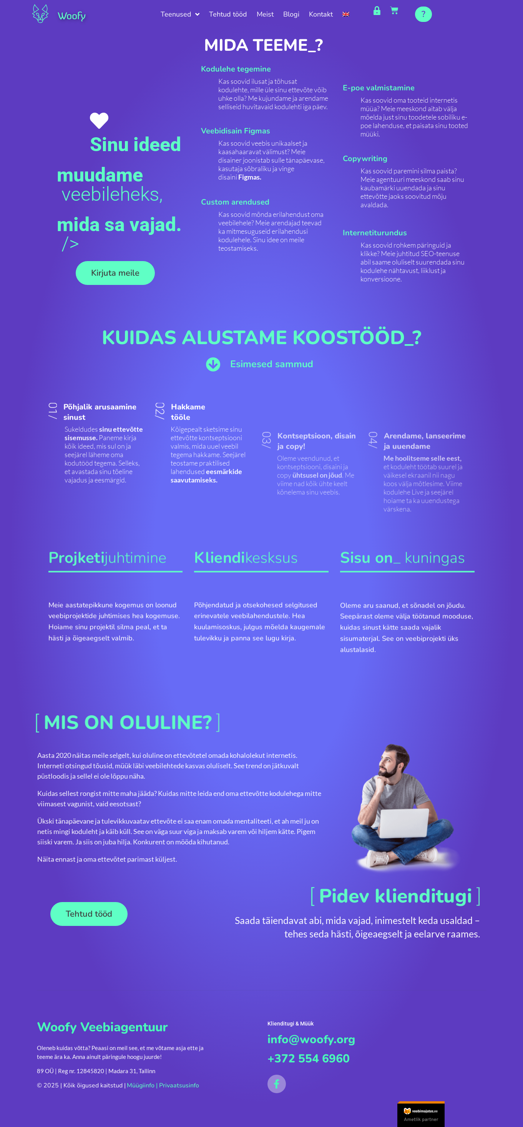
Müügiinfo (140, 1087)
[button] (423, 14)
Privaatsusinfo (179, 1087)
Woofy (77, 15)
